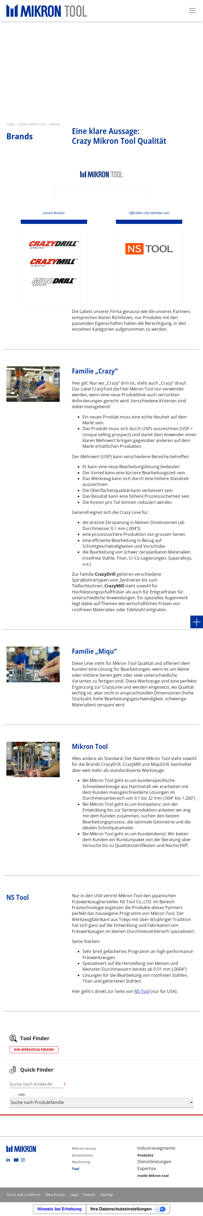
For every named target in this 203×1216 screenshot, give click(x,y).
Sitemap (106, 1194)
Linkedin (9, 1160)
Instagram (24, 1160)
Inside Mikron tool (153, 1175)
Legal (74, 1194)
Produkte (145, 1155)
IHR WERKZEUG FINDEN (34, 1049)
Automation (82, 1155)
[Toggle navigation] (192, 10)
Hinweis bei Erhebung (60, 1209)
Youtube (17, 1160)
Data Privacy (55, 1194)
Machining (81, 1161)
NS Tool (142, 991)
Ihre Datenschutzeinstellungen (121, 1209)
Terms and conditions (23, 1194)
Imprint (89, 1194)
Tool (75, 1168)
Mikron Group (84, 1148)
